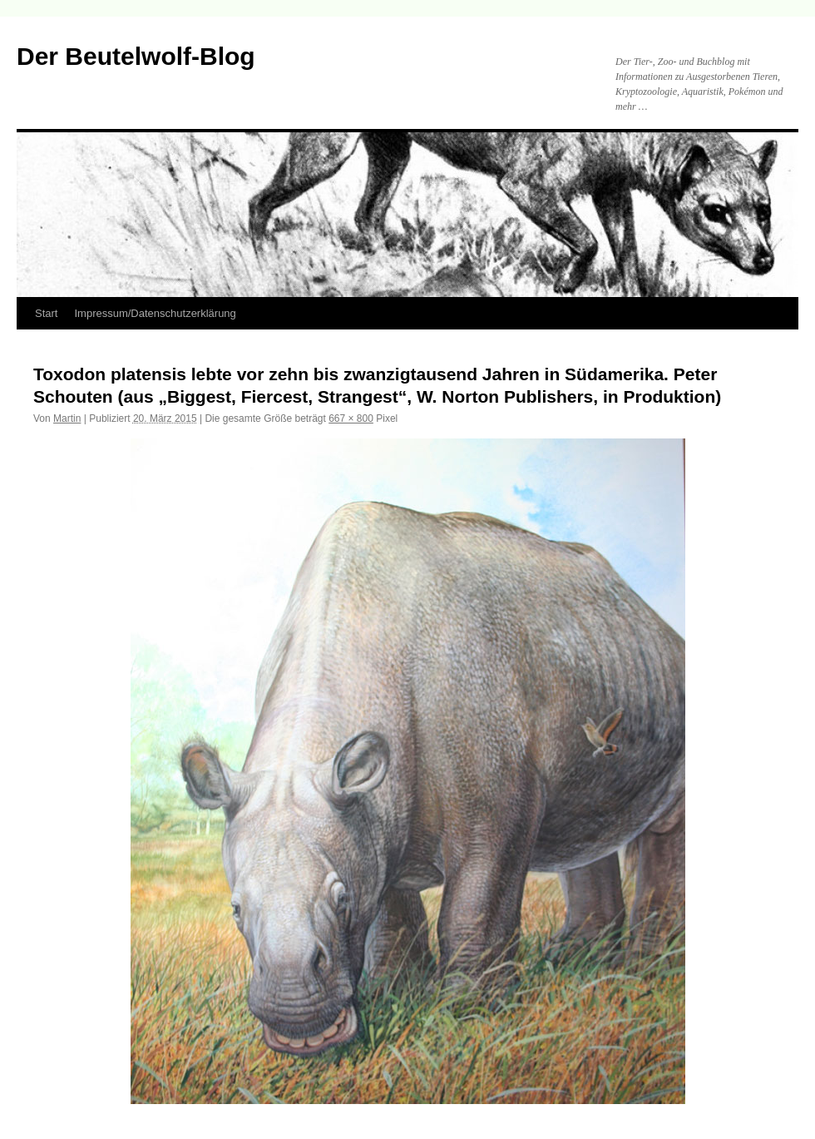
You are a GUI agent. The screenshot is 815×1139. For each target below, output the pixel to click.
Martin (67, 418)
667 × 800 (350, 418)
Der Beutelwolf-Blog (136, 56)
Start (46, 313)
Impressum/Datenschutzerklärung (154, 313)
